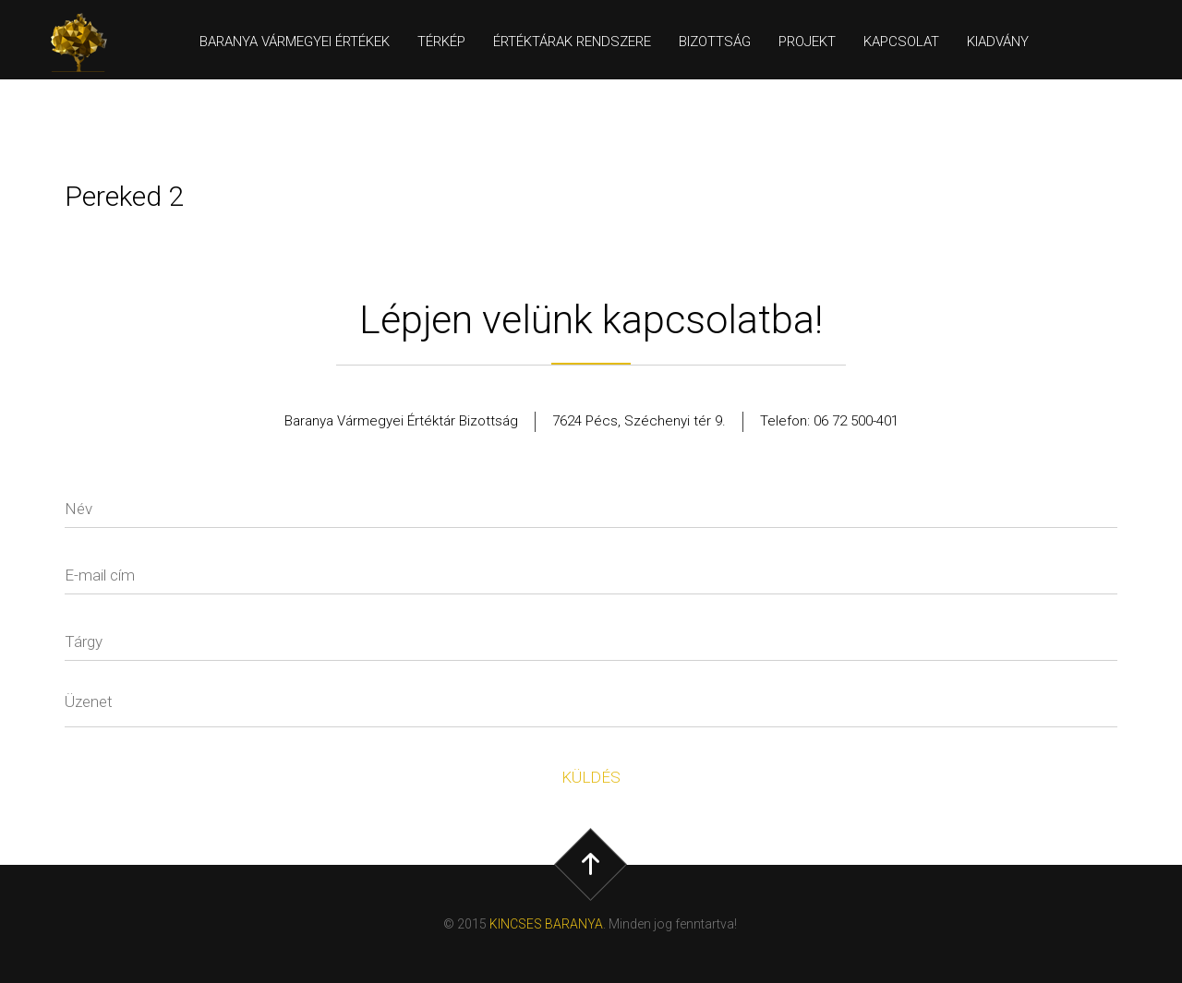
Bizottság (715, 41)
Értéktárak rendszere (572, 41)
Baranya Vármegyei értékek (294, 41)
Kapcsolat (901, 41)
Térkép (441, 41)
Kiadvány (998, 41)
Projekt (807, 41)
